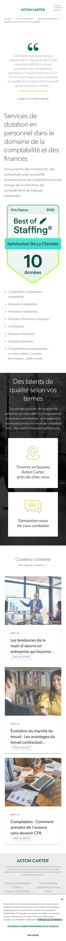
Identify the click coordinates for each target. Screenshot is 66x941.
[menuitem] (17, 886)
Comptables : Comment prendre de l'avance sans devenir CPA (33, 801)
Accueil (33, 10)
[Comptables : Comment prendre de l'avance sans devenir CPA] (21, 838)
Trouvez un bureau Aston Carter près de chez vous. (33, 463)
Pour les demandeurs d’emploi (17, 885)
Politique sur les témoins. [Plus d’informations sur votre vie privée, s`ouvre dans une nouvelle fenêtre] (49, 920)
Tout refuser (33, 935)
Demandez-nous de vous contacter (33, 514)
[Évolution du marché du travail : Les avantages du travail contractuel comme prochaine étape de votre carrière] (21, 747)
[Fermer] (62, 899)
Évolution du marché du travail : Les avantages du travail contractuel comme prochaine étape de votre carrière (33, 710)
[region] (33, 918)
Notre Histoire (48, 883)
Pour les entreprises (17, 891)
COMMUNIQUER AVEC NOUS (48, 889)
